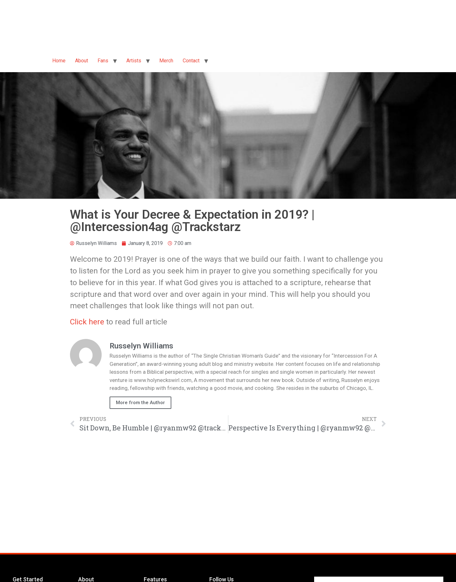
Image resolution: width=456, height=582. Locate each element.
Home (59, 61)
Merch (166, 61)
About (81, 61)
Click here (87, 321)
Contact (191, 61)
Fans (103, 61)
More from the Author (140, 402)
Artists (133, 61)
